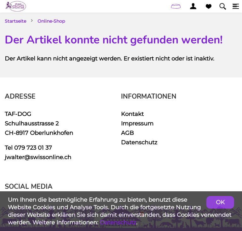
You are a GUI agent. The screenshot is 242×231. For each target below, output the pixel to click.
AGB (127, 133)
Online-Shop (51, 21)
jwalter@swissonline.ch (38, 157)
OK (220, 202)
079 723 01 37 (33, 147)
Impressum (137, 123)
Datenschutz (139, 142)
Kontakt (132, 114)
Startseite (15, 21)
